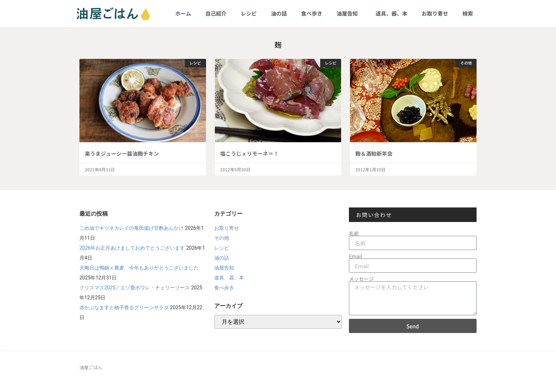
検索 (467, 13)
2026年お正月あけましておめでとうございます (132, 248)
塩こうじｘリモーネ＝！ (249, 153)
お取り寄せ (435, 13)
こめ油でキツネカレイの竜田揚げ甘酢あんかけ (131, 228)
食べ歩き (311, 13)
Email (355, 256)
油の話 (279, 13)
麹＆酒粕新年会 (374, 153)
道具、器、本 (391, 13)
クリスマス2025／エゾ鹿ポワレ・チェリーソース (134, 287)
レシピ (249, 13)
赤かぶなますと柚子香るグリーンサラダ (124, 307)
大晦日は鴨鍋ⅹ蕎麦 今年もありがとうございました (139, 268)
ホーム (183, 13)
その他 (221, 238)
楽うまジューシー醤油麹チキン (122, 153)
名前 (354, 233)
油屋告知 (349, 13)
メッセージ (361, 278)
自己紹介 (216, 13)
